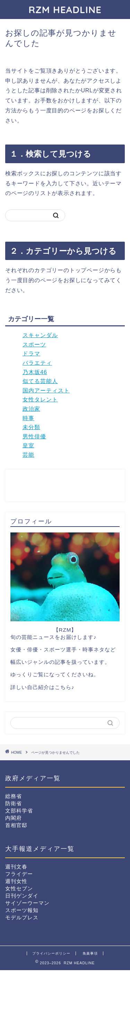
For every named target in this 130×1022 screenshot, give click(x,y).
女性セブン (19, 888)
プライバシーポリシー (51, 953)
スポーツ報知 (21, 910)
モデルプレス (21, 917)
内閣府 (13, 818)
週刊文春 (16, 867)
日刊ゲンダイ (21, 896)
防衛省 (13, 803)
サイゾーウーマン (27, 903)
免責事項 (90, 953)
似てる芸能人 (40, 381)
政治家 (31, 409)
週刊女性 (16, 881)
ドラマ (31, 353)
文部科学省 (19, 811)
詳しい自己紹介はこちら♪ (42, 687)
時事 (28, 418)
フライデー (19, 874)
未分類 (31, 427)
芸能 (28, 455)
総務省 (13, 796)
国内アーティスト (46, 390)
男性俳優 (34, 436)
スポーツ (34, 344)
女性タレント (40, 399)
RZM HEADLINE (65, 9)
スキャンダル (40, 335)
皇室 (28, 445)
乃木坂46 (35, 372)
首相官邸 (16, 825)
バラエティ (37, 363)
